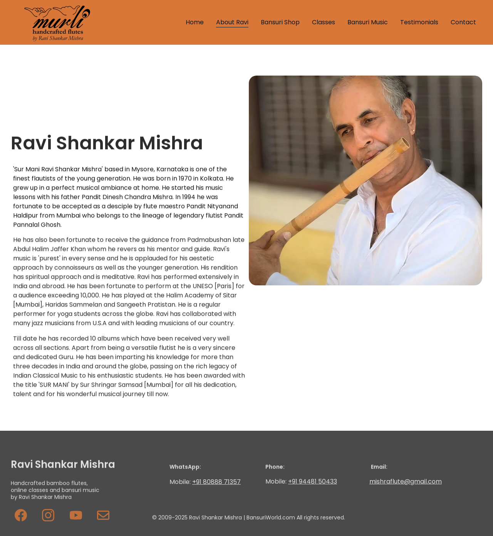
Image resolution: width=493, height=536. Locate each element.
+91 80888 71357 (216, 482)
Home (195, 22)
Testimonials (419, 22)
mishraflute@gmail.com (405, 481)
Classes (323, 22)
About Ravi (232, 22)
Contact (463, 22)
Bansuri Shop (280, 22)
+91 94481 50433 (312, 481)
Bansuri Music (367, 22)
